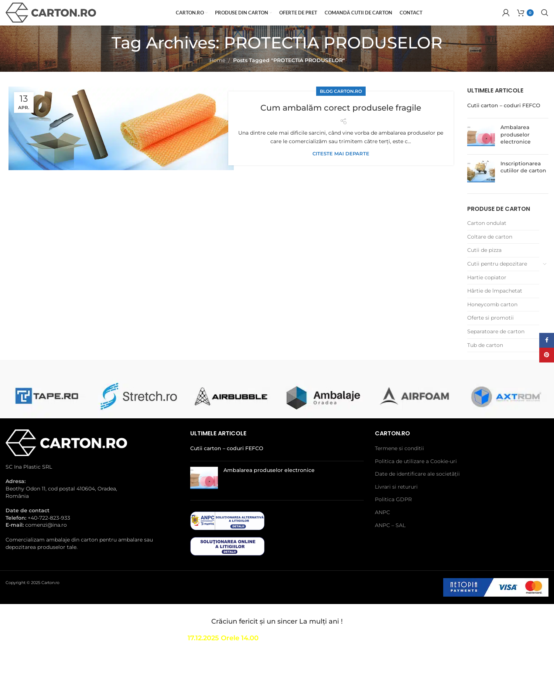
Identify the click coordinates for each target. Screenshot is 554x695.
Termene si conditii (399, 461)
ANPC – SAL (390, 538)
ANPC (382, 525)
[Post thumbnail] (481, 149)
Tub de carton (485, 358)
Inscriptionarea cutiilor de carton (523, 180)
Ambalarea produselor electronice (515, 147)
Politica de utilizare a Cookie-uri (416, 474)
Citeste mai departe (340, 167)
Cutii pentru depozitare (497, 277)
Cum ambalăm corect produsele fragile (340, 120)
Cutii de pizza (484, 263)
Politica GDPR (393, 512)
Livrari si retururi (396, 500)
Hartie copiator (486, 290)
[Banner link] (46, 409)
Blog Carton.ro (341, 104)
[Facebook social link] (546, 340)
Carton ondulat (486, 236)
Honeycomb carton (492, 317)
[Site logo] (51, 19)
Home (217, 73)
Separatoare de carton (495, 344)
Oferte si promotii (490, 331)
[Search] (544, 19)
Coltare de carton (489, 250)
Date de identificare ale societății (417, 487)
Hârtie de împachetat (494, 304)
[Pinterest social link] (546, 355)
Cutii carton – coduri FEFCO (503, 119)
